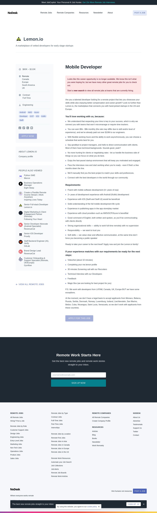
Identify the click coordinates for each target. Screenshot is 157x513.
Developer (23, 116)
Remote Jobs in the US (60, 452)
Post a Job (139, 491)
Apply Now (28, 136)
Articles (95, 431)
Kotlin (43, 116)
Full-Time (27, 98)
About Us (136, 417)
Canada (25, 79)
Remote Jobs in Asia (59, 441)
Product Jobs (15, 455)
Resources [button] (83, 13)
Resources (97, 427)
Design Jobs (15, 433)
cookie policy (92, 507)
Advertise (136, 421)
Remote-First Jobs (58, 438)
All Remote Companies (101, 417)
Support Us (137, 428)
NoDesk (137, 413)
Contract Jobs (56, 417)
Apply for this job (79, 318)
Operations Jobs (16, 451)
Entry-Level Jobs (16, 441)
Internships (55, 428)
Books (94, 438)
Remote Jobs (46, 13)
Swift (21, 120)
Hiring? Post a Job (17, 421)
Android (23, 112)
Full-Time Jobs (56, 420)
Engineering (28, 105)
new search (79, 91)
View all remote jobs (30, 284)
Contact (136, 435)
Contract (26, 95)
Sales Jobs (14, 458)
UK (23, 88)
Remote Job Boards (58, 473)
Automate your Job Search (61, 462)
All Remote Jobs (16, 417)
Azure (36, 112)
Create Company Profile (101, 421)
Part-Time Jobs (57, 424)
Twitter (135, 432)
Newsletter (98, 13)
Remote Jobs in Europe (60, 448)
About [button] (110, 13)
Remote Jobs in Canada (60, 445)
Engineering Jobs (17, 437)
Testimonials (138, 424)
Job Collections (57, 466)
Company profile (26, 156)
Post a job (139, 13)
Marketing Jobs (16, 444)
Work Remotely (98, 445)
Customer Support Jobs (19, 430)
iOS (37, 116)
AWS (30, 112)
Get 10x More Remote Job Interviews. (98, 2)
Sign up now (78, 383)
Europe (25, 82)
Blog (94, 435)
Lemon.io (33, 39)
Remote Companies (65, 13)
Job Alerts (55, 469)
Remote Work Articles (59, 476)
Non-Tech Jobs (16, 448)
